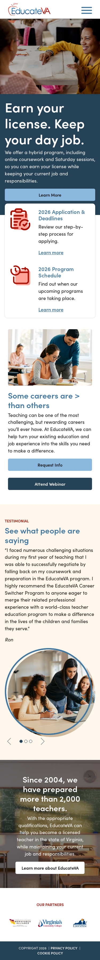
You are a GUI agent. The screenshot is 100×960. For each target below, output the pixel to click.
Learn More (50, 195)
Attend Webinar (50, 484)
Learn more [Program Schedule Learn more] (50, 309)
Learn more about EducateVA (50, 868)
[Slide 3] (30, 741)
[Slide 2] (25, 741)
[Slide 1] (21, 741)
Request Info (50, 465)
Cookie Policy (50, 953)
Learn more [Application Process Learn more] (50, 252)
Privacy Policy (64, 948)
